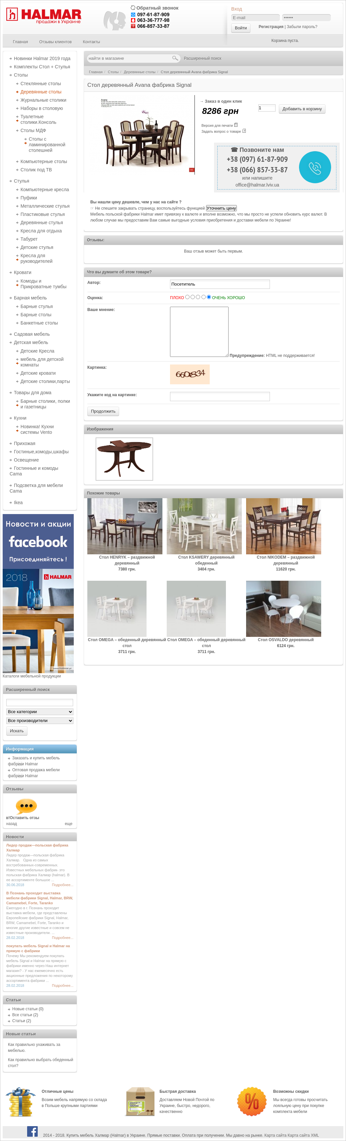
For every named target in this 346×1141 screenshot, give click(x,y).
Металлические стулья (45, 206)
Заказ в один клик (223, 101)
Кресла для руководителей (37, 258)
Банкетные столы (39, 323)
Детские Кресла (37, 351)
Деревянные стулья (42, 222)
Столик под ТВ (36, 169)
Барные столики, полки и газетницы (45, 403)
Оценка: (95, 297)
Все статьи (22, 1015)
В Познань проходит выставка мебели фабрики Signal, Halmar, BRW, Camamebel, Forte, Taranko (39, 898)
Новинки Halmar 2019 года (42, 58)
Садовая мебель (32, 334)
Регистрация (271, 26)
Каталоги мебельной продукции (32, 676)
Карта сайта (275, 1135)
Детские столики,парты (45, 381)
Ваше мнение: (101, 309)
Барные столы (36, 314)
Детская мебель (31, 342)
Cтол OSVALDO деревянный (286, 649)
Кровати (22, 272)
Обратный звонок (157, 8)
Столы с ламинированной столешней (47, 144)
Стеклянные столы (41, 83)
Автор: (94, 282)
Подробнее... (62, 885)
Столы (21, 75)
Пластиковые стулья (43, 214)
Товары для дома (32, 392)
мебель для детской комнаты (42, 362)
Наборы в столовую (42, 108)
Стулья (21, 181)
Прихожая (24, 443)
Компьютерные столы (44, 161)
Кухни (20, 418)
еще (68, 823)
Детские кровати (38, 373)
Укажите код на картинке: (112, 404)
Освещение (26, 460)
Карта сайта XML (303, 1135)
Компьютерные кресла (45, 189)
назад (11, 823)
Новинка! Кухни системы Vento (37, 429)
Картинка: (97, 377)
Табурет (29, 239)
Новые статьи (25, 1009)
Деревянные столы (41, 91)
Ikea (18, 502)
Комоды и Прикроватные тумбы (43, 283)
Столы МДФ (33, 130)
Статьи (18, 1021)
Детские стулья (37, 247)
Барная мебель (30, 297)
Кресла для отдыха (41, 230)
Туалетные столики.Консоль (38, 119)
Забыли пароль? (302, 26)
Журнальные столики (43, 100)
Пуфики (29, 197)
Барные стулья (37, 306)
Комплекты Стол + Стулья (42, 66)
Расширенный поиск (202, 58)
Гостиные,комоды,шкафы (41, 451)
